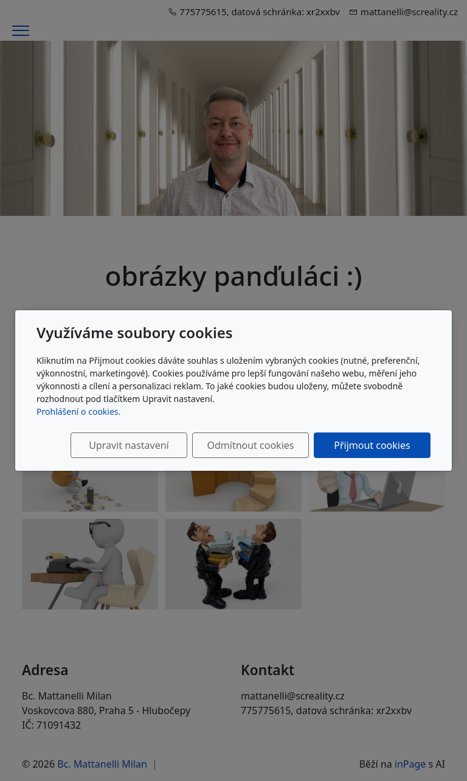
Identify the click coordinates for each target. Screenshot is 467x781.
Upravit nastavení (128, 445)
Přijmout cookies (372, 445)
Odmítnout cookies (250, 445)
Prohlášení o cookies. (78, 411)
